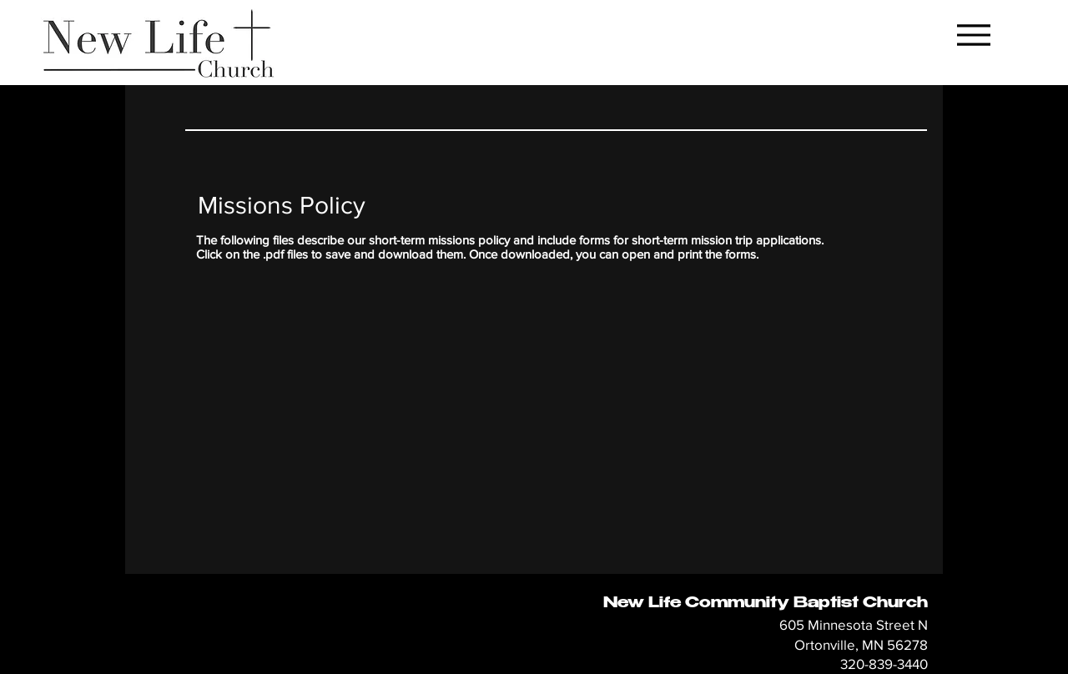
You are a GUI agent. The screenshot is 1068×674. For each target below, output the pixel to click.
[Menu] (973, 34)
